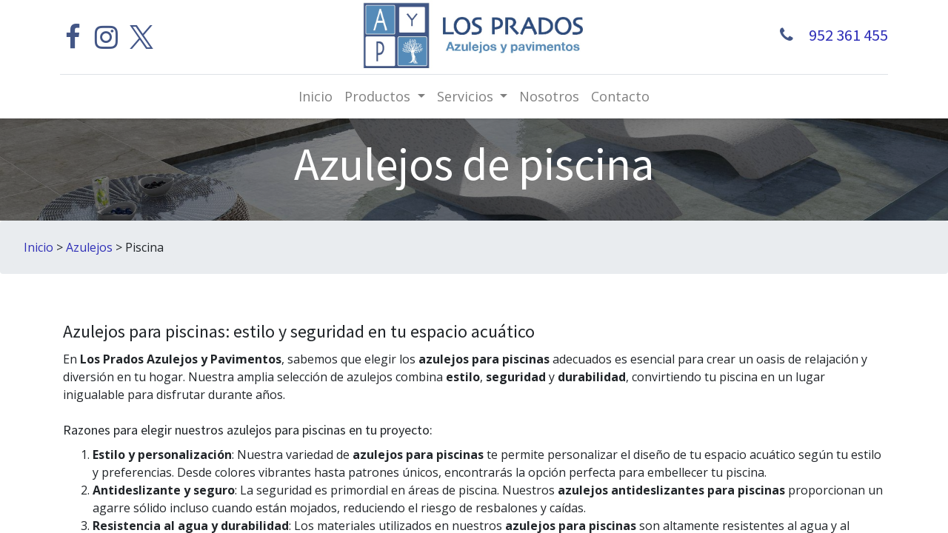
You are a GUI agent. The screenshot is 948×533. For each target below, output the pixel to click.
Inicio (38, 247)
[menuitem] (315, 97)
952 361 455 (844, 34)
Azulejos (89, 247)
